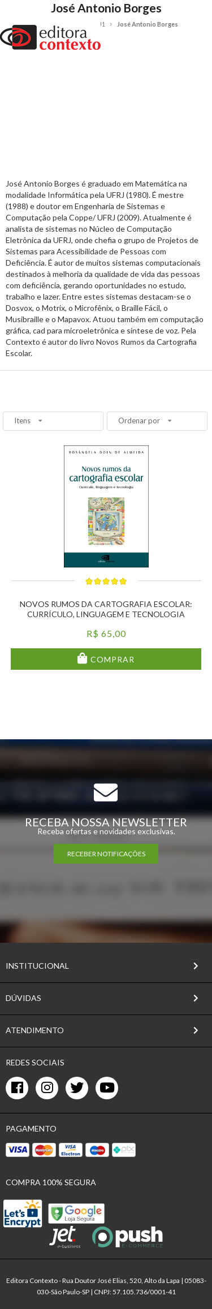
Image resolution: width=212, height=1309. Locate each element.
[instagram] (47, 1088)
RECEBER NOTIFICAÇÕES (106, 853)
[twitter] (77, 1088)
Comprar (111, 659)
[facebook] (17, 1088)
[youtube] (107, 1088)
